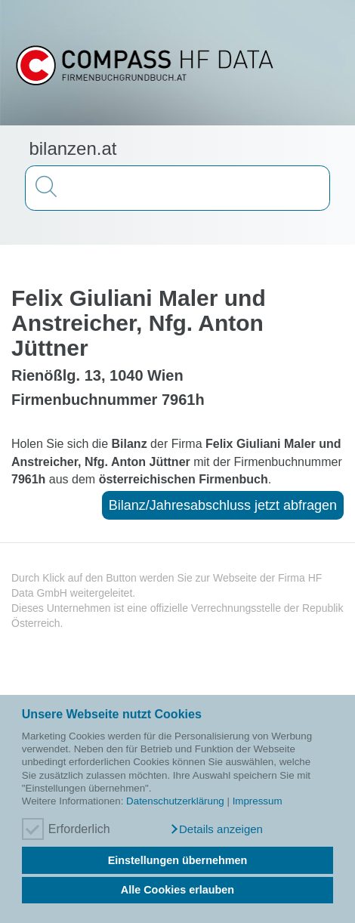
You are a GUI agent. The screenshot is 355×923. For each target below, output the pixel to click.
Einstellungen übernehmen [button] (178, 860)
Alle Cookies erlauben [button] (177, 890)
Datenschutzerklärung (175, 801)
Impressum (257, 801)
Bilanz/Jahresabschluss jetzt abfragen (223, 505)
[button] (216, 829)
